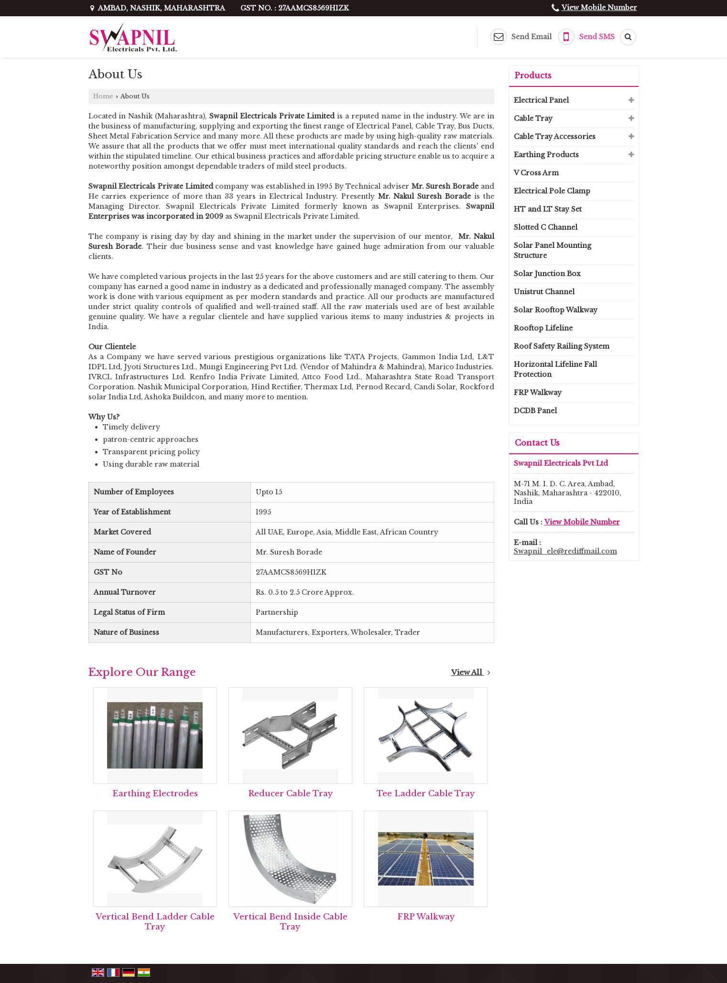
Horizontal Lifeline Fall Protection (555, 369)
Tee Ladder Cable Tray (426, 794)
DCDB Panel (535, 410)
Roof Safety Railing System (561, 346)
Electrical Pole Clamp (552, 191)
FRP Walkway (426, 917)
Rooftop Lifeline (543, 328)
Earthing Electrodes (155, 794)
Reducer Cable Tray (290, 794)
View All (470, 672)
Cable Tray (533, 118)
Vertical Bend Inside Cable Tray (290, 922)
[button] (599, 7)
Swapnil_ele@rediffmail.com (565, 551)
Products (533, 75)
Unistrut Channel (544, 292)
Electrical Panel (541, 100)
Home (103, 96)
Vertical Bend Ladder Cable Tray (155, 922)
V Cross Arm (536, 173)
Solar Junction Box (547, 273)
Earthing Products (546, 154)
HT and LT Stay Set (548, 209)
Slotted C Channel (545, 227)
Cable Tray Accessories (555, 136)
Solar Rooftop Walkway (555, 310)
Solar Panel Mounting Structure (552, 250)
